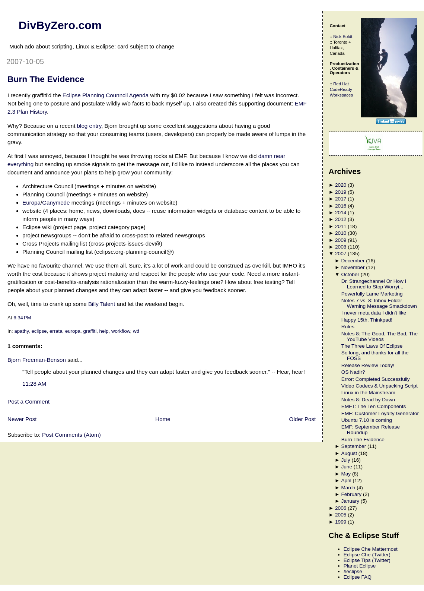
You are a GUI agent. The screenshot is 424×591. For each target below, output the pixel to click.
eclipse (39, 331)
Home (162, 419)
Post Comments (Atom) (71, 435)
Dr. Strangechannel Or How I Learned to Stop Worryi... (374, 284)
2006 (340, 508)
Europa (31, 202)
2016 (340, 206)
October (350, 274)
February (351, 494)
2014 (340, 212)
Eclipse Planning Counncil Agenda (106, 95)
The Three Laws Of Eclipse (372, 346)
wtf (136, 331)
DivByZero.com (60, 25)
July (345, 460)
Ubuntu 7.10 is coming (366, 420)
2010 (340, 233)
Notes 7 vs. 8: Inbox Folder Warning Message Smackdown (379, 303)
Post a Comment (28, 401)
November (352, 267)
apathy (21, 331)
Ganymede (56, 202)
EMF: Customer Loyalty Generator (380, 413)
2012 (340, 219)
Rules (347, 326)
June (346, 467)
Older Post (302, 419)
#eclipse (353, 571)
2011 (340, 226)
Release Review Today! (368, 365)
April (346, 480)
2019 (340, 192)
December (352, 260)
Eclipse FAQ (358, 577)
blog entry (89, 126)
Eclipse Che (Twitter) (367, 554)
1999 (340, 522)
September (353, 446)
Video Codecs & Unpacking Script (379, 386)
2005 (340, 515)
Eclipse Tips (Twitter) (367, 560)
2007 (340, 253)
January (350, 501)
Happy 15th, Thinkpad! (366, 320)
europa (72, 331)
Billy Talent (101, 304)
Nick (337, 36)
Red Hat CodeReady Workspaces (341, 89)
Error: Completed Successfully (375, 379)
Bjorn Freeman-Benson (36, 360)
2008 (340, 247)
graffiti (89, 331)
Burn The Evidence (46, 79)
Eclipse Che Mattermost (371, 549)
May (346, 474)
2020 (340, 185)
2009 (340, 240)
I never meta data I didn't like (373, 313)
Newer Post (22, 419)
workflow (120, 331)
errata (56, 331)
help (104, 331)
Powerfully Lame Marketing (372, 294)
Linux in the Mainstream (368, 392)
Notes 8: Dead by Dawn (368, 399)
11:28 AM (34, 383)
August (349, 453)
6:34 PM (22, 317)
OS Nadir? (353, 372)
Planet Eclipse (360, 566)
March (348, 487)
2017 (340, 199)
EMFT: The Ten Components (373, 406)
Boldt (347, 36)
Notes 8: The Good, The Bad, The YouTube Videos (379, 336)
